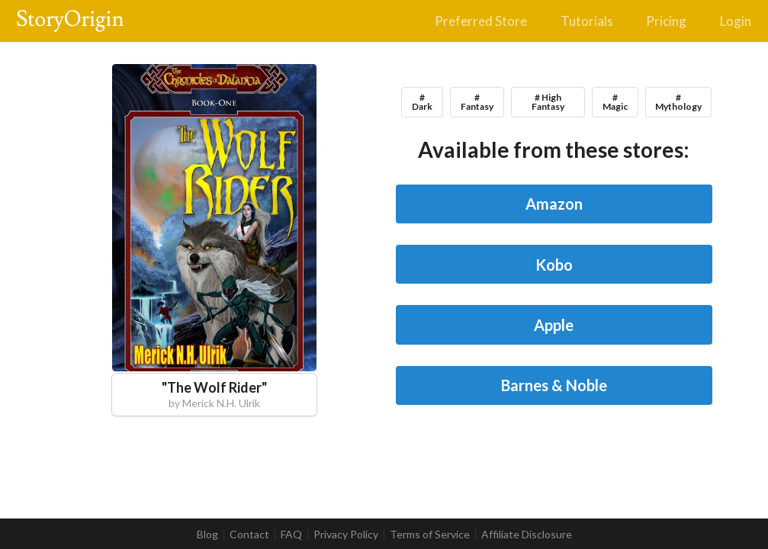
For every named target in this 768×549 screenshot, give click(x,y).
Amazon (554, 203)
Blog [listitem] (207, 534)
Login (735, 21)
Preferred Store (481, 21)
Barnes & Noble (554, 385)
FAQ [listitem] (291, 534)
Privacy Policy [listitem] (345, 534)
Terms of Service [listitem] (430, 534)
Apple (554, 325)
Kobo (554, 264)
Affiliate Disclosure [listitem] (526, 534)
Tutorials (587, 21)
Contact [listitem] (249, 534)
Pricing (666, 21)
